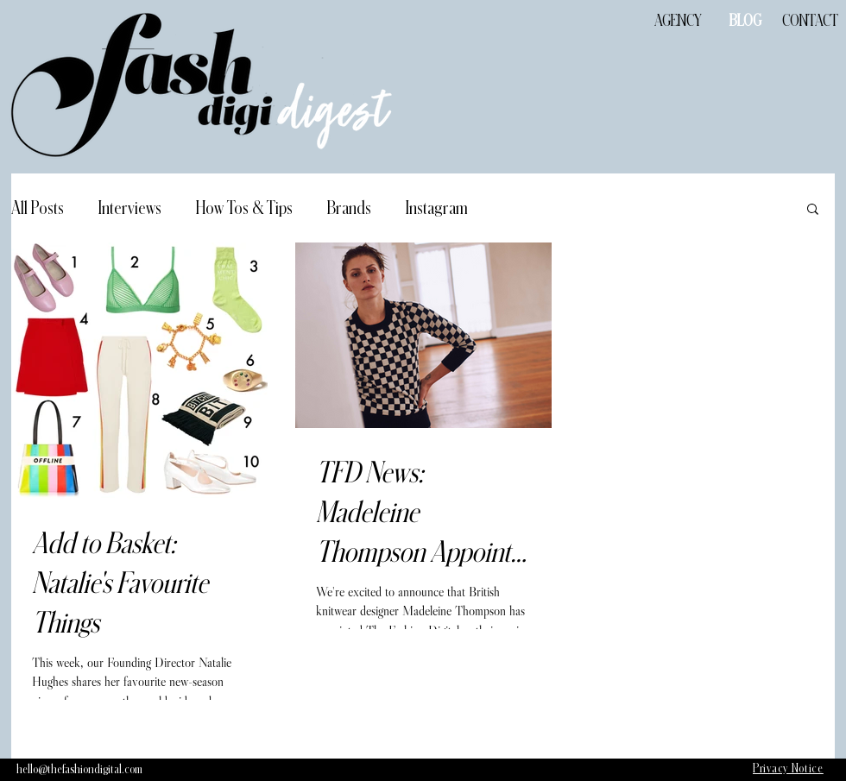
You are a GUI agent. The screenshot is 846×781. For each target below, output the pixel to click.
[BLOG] (745, 21)
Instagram (437, 208)
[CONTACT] (810, 21)
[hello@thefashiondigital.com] (79, 769)
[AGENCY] (677, 21)
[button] (813, 210)
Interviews (129, 208)
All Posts (37, 208)
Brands (349, 208)
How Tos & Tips (244, 208)
